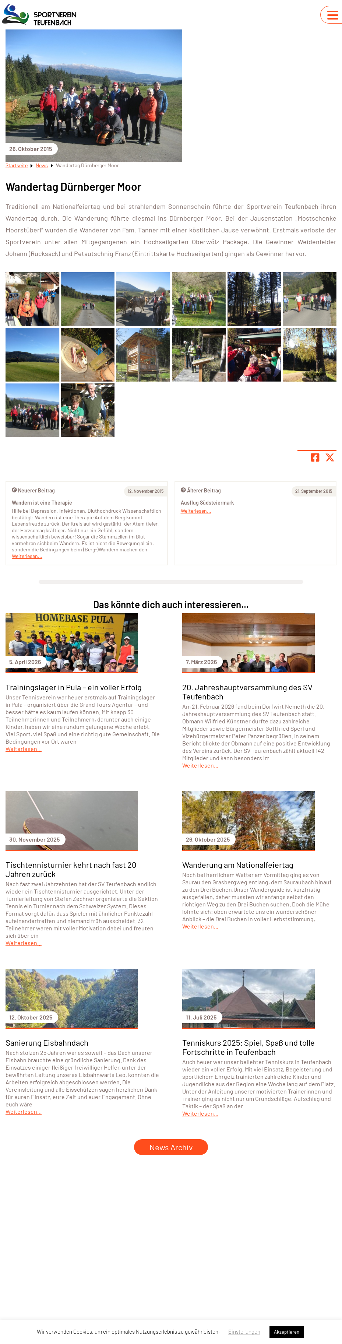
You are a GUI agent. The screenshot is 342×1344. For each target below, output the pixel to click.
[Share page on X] (329, 457)
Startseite (17, 165)
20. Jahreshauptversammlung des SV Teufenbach (247, 691)
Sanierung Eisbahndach (47, 1042)
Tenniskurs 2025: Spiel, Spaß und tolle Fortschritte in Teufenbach (248, 1047)
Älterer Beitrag (201, 490)
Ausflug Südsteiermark (207, 502)
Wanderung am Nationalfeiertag (237, 864)
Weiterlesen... (196, 511)
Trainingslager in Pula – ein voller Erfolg (74, 687)
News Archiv (171, 1147)
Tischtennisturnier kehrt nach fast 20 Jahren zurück (71, 869)
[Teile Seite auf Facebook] (315, 457)
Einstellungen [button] (244, 1331)
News (42, 165)
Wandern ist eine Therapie (42, 502)
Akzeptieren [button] (286, 1332)
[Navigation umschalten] (333, 15)
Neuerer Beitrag (33, 490)
